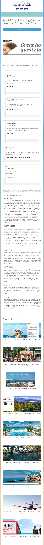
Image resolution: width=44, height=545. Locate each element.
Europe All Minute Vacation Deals (22, 479)
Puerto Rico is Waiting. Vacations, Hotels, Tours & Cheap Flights (22, 454)
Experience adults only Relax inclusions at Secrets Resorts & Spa (22, 331)
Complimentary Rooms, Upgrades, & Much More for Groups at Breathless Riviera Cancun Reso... (22, 357)
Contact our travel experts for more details (22, 311)
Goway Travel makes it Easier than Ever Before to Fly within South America (22, 504)
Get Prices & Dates (22, 30)
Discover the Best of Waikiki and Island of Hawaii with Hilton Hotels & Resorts (22, 406)
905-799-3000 (22, 9)
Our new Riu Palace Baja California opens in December (22, 380)
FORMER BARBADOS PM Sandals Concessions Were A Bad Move (22, 528)
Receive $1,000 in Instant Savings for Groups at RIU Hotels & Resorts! (22, 430)
